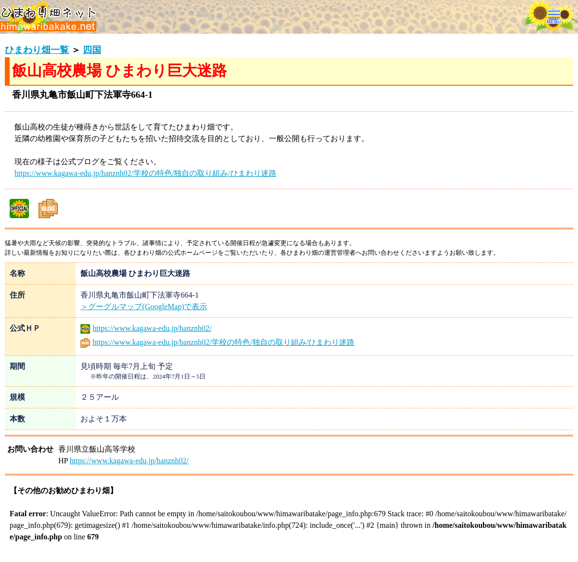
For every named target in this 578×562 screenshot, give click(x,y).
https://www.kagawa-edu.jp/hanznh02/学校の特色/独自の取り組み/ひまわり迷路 (145, 173)
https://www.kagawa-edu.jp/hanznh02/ (145, 328)
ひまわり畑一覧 (37, 50)
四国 (92, 50)
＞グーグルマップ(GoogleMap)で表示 (143, 306)
